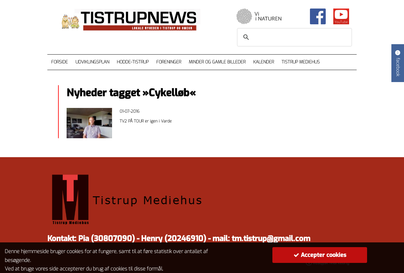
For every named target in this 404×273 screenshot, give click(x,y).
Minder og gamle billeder (217, 62)
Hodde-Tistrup (133, 62)
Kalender (263, 62)
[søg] (293, 37)
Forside (59, 62)
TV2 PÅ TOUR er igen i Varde (146, 121)
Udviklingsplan (92, 62)
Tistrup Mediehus (301, 62)
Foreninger (168, 62)
